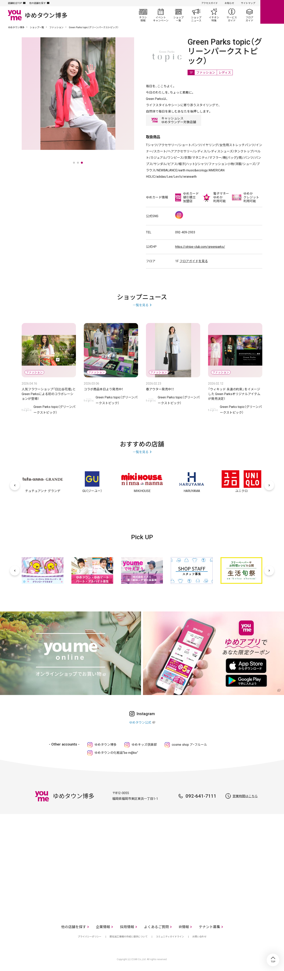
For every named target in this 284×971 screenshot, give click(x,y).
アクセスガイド (209, 3)
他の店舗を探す (37, 3)
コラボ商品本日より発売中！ (103, 389)
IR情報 (184, 927)
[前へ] (15, 485)
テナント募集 (209, 927)
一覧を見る (141, 305)
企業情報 (103, 927)
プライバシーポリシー (89, 936)
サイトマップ (248, 3)
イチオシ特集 (214, 15)
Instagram (179, 215)
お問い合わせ (199, 936)
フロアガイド (249, 15)
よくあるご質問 (156, 927)
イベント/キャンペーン (161, 15)
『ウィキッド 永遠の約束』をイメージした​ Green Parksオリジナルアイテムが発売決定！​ (234, 394)
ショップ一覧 (178, 15)
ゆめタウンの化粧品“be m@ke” (116, 753)
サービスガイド (232, 15)
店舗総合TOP (15, 3)
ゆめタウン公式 (140, 722)
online (272, 12)
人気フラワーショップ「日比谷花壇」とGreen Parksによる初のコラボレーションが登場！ (49, 394)
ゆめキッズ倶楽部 (144, 745)
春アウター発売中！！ (160, 389)
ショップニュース (196, 15)
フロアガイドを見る (193, 261)
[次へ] (269, 485)
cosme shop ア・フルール (189, 745)
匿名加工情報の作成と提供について (129, 936)
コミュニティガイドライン (170, 936)
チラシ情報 (143, 15)
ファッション (56, 27)
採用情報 (127, 927)
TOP (273, 960)
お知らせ (229, 3)
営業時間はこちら (245, 796)
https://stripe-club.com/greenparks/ (200, 247)
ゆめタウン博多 (16, 27)
